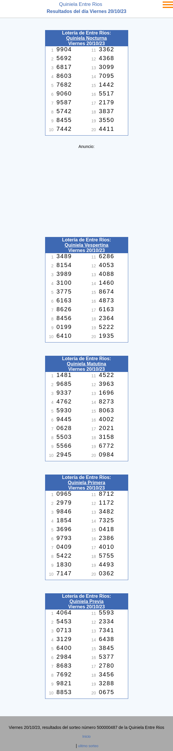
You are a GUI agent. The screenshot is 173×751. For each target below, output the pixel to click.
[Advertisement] (86, 190)
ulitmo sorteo (88, 746)
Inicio (86, 736)
